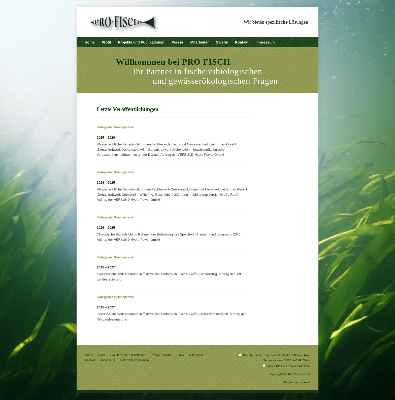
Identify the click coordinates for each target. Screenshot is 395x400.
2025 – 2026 (106, 137)
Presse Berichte (161, 354)
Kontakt (241, 42)
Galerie (222, 42)
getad (306, 382)
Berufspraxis (124, 127)
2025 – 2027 (106, 267)
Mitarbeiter (199, 42)
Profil (106, 42)
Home (90, 42)
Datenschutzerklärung (134, 360)
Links (180, 354)
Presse (177, 42)
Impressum (265, 42)
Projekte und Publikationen (141, 42)
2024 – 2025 (106, 182)
